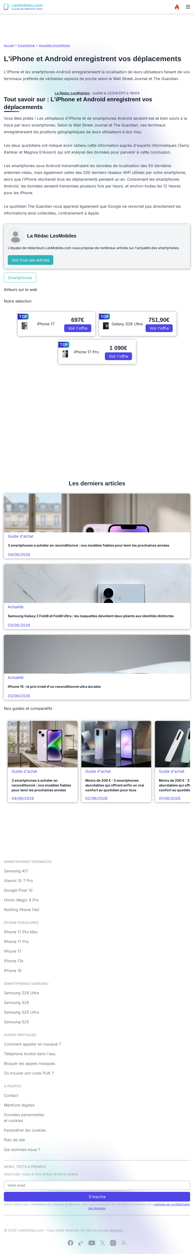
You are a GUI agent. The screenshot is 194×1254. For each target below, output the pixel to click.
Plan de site (14, 1139)
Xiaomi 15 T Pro (18, 880)
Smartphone (26, 45)
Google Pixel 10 (18, 890)
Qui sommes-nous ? (22, 1149)
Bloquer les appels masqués (29, 1063)
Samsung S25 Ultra (21, 1012)
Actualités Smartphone (54, 45)
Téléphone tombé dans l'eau (29, 1053)
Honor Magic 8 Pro (21, 900)
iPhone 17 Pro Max (21, 931)
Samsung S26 (16, 1002)
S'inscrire (97, 1196)
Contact (11, 1095)
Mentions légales (19, 1105)
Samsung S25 (16, 1021)
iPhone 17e (13, 960)
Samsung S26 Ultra (21, 992)
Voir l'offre (77, 328)
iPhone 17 (12, 951)
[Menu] (188, 7)
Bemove (116, 1230)
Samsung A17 (16, 870)
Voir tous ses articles (30, 260)
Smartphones (20, 277)
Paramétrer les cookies (25, 1130)
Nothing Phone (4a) (21, 909)
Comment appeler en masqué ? (32, 1044)
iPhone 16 (13, 970)
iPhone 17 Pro (16, 941)
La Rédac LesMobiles (72, 93)
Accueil (9, 45)
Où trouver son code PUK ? (29, 1073)
